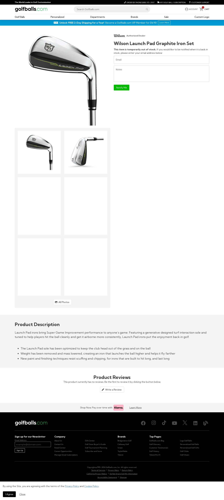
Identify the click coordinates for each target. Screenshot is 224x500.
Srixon (120, 448)
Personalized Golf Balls (189, 444)
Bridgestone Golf (125, 441)
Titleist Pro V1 (154, 455)
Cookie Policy (91, 486)
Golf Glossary (154, 444)
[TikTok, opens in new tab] (164, 423)
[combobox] (112, 9)
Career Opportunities (63, 451)
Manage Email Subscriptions (66, 455)
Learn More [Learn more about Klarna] (136, 407)
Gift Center (90, 441)
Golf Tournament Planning (96, 448)
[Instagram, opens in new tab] (153, 423)
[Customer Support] (198, 2)
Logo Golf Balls (186, 441)
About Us (58, 441)
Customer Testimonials (158, 448)
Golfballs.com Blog (156, 441)
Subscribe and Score (93, 451)
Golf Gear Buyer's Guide (95, 444)
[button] (147, 9)
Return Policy (127, 470)
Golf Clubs (184, 451)
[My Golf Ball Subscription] (171, 2)
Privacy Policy (72, 486)
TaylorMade (122, 451)
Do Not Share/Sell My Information (123, 474)
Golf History (154, 451)
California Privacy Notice (97, 474)
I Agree (9, 494)
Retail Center (60, 448)
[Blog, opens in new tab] (205, 423)
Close (22, 494)
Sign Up (20, 450)
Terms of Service (98, 470)
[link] (191, 9)
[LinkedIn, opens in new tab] (195, 423)
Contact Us (58, 444)
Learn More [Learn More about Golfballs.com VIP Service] (164, 23)
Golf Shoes (184, 455)
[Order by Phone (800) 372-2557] (138, 2)
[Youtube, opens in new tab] (174, 423)
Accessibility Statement (107, 477)
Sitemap (123, 477)
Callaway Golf (123, 444)
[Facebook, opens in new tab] (143, 423)
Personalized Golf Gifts (189, 448)
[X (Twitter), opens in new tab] (184, 423)
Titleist (120, 455)
